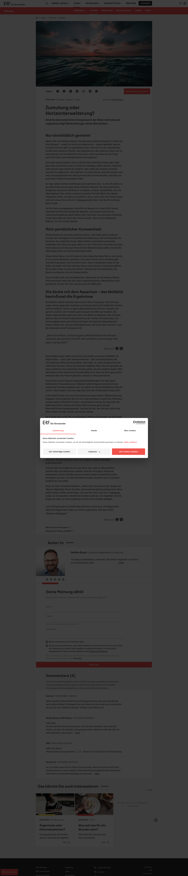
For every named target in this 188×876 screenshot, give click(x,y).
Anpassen (94, 452)
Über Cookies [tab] (130, 430)
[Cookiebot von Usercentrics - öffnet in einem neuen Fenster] (134, 422)
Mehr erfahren (130, 442)
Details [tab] (94, 430)
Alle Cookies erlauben (128, 452)
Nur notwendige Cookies (59, 452)
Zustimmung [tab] (58, 430)
